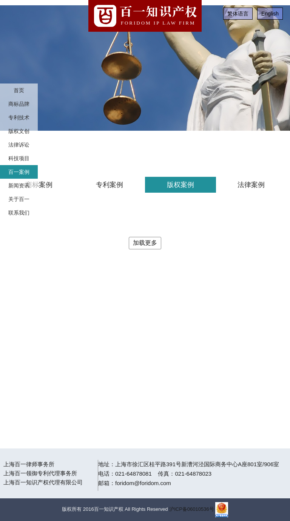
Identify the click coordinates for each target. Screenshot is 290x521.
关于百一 (18, 199)
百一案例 (18, 172)
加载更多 (145, 243)
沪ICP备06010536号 (191, 509)
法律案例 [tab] (251, 185)
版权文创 (18, 131)
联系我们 (18, 213)
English (270, 14)
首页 (19, 90)
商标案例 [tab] (38, 185)
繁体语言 (237, 14)
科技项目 (18, 158)
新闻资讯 (18, 185)
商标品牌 (18, 104)
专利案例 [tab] (109, 185)
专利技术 (18, 117)
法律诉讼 (18, 145)
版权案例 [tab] (180, 185)
